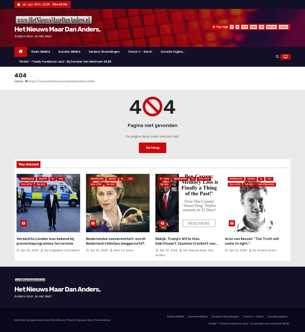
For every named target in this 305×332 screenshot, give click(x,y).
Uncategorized (266, 184)
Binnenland (27, 178)
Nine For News (122, 250)
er (237, 27)
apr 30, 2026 (30, 250)
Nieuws (43, 178)
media (283, 27)
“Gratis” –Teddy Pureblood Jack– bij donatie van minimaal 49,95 (65, 62)
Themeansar (102, 320)
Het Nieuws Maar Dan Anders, (57, 29)
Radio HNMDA (40, 52)
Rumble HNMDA (69, 52)
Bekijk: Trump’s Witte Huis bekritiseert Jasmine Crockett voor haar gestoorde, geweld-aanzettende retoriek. (186, 246)
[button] (277, 56)
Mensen (271, 27)
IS (232, 27)
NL (53, 178)
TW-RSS (41, 184)
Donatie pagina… (173, 52)
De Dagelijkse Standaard (60, 250)
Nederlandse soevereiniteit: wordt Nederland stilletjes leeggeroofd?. (115, 241)
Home (18, 81)
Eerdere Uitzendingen (104, 52)
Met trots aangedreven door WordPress (40, 320)
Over (244, 27)
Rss (61, 178)
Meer (253, 27)
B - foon (164, 178)
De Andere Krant (262, 250)
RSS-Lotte (26, 184)
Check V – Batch (140, 52)
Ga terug (152, 147)
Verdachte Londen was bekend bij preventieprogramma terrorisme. (45, 241)
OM (261, 27)
